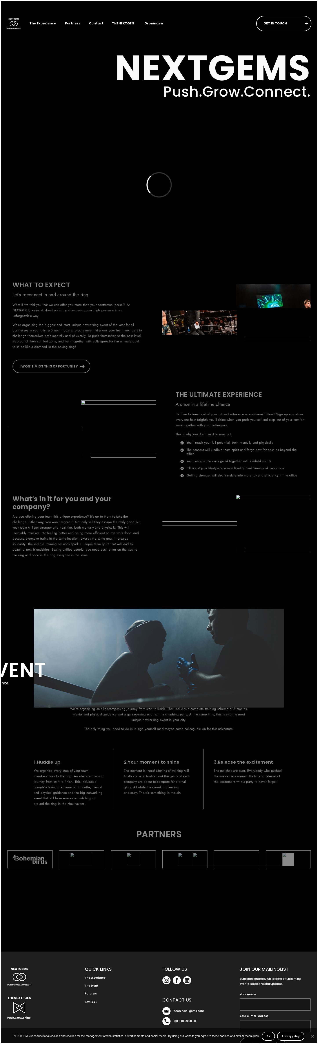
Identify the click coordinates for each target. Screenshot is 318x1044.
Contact (96, 23)
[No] (312, 1036)
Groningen (153, 23)
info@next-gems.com (188, 1011)
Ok (268, 1036)
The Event (91, 985)
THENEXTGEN (123, 23)
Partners (72, 23)
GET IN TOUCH (275, 23)
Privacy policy (291, 1036)
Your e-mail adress (254, 1016)
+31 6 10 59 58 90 (184, 1021)
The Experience (42, 23)
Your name (248, 994)
